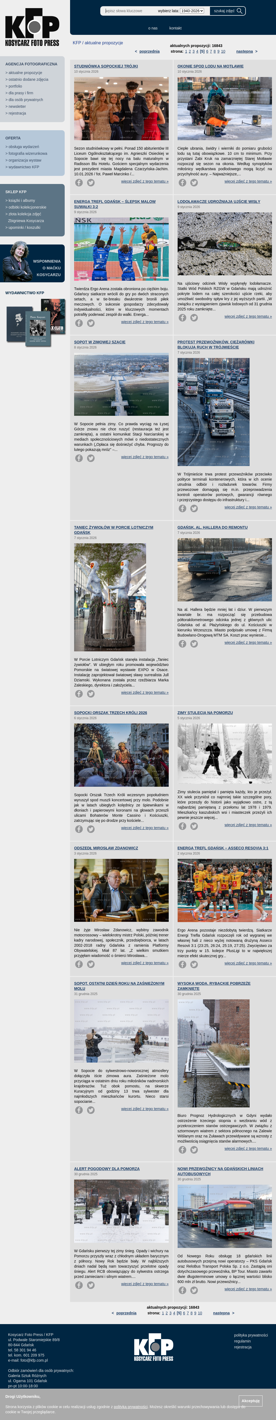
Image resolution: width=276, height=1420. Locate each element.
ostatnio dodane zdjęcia (28, 79)
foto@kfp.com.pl (34, 1360)
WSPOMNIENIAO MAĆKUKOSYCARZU (47, 268)
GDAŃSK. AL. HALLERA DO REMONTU (213, 527)
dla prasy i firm (21, 93)
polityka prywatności (251, 1335)
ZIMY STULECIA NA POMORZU (205, 713)
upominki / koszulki (24, 227)
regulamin (242, 1341)
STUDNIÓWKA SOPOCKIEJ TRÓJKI (106, 66)
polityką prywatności (130, 1407)
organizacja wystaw (25, 160)
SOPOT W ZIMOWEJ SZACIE (100, 342)
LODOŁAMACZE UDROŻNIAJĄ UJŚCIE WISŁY (219, 201)
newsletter (17, 106)
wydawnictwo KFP (24, 167)
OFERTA (13, 138)
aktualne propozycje (25, 73)
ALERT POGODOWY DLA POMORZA (107, 1169)
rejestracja (17, 113)
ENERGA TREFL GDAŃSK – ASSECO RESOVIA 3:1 (223, 848)
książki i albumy (22, 200)
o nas (152, 28)
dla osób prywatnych (26, 100)
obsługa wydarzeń (24, 147)
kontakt (176, 28)
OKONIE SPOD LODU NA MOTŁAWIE (211, 66)
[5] (202, 51)
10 (223, 51)
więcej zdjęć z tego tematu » (145, 181)
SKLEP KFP (15, 192)
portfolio (15, 86)
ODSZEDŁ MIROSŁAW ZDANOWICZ (106, 848)
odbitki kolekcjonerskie (27, 207)
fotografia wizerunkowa (28, 153)
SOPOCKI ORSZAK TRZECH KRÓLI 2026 (110, 713)
